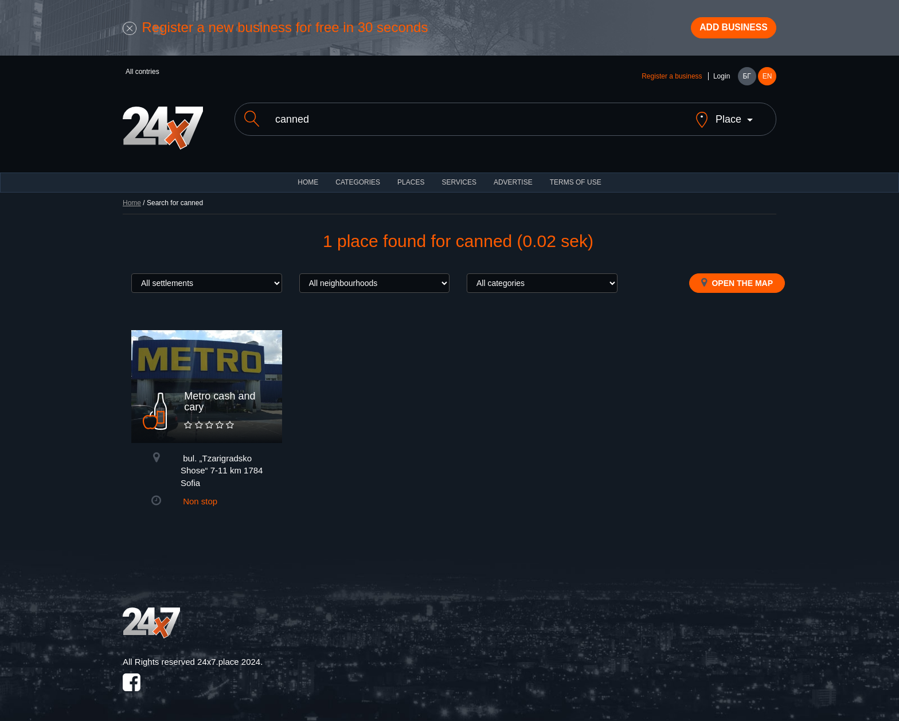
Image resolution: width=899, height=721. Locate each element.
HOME (308, 178)
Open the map (737, 278)
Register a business (672, 81)
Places (410, 178)
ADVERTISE (513, 178)
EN (767, 81)
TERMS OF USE (575, 178)
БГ (746, 81)
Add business (725, 30)
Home (132, 198)
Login (721, 81)
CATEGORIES (357, 178)
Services (458, 178)
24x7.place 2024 (228, 657)
